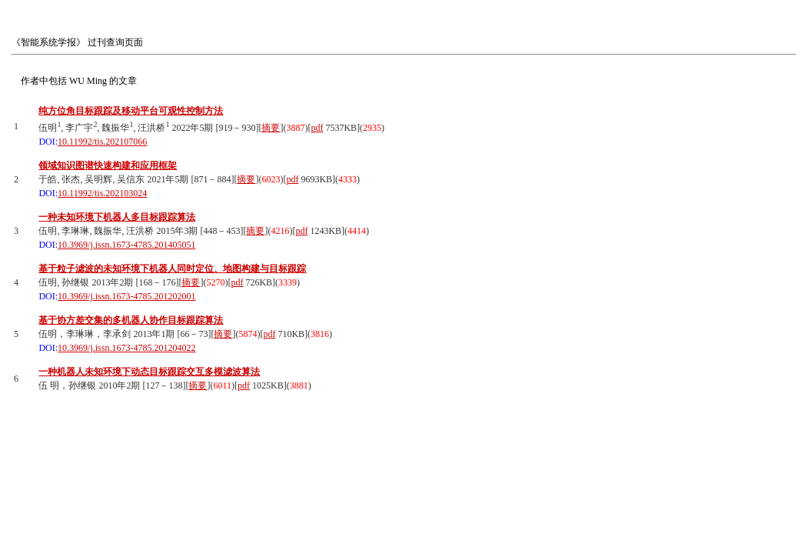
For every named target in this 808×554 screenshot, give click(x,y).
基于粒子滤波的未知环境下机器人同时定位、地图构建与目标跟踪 (172, 268)
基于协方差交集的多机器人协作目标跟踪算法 (130, 320)
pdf (317, 127)
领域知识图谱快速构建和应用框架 (107, 165)
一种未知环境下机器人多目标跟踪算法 (116, 217)
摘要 (270, 127)
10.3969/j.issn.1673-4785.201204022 (126, 347)
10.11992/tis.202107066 (102, 141)
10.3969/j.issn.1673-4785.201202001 (126, 296)
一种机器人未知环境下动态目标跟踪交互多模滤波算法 (149, 371)
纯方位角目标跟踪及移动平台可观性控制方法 (130, 110)
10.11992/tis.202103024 (102, 193)
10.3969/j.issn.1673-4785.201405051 (126, 244)
